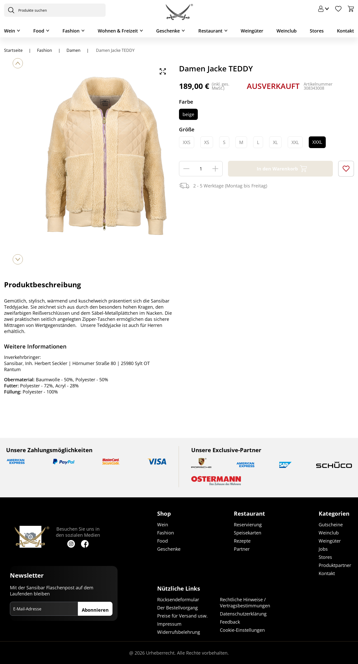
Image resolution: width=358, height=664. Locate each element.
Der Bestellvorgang (177, 608)
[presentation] (10, 10)
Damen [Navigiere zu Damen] (73, 50)
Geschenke (168, 31)
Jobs (323, 549)
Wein (9, 31)
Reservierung (248, 524)
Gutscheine (331, 524)
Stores (317, 31)
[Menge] (201, 168)
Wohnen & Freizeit (118, 31)
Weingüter (252, 31)
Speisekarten (247, 533)
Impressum (169, 624)
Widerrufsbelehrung (178, 632)
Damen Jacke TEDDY (115, 50)
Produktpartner (335, 565)
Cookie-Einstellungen (242, 630)
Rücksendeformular (178, 599)
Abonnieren (95, 610)
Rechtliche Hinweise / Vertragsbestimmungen (245, 602)
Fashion (70, 31)
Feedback (230, 622)
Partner (242, 549)
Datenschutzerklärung (243, 614)
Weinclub (286, 31)
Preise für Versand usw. (182, 616)
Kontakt (345, 31)
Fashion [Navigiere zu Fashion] (44, 50)
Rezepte (242, 541)
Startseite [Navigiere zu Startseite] (13, 50)
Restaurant (210, 31)
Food (38, 31)
